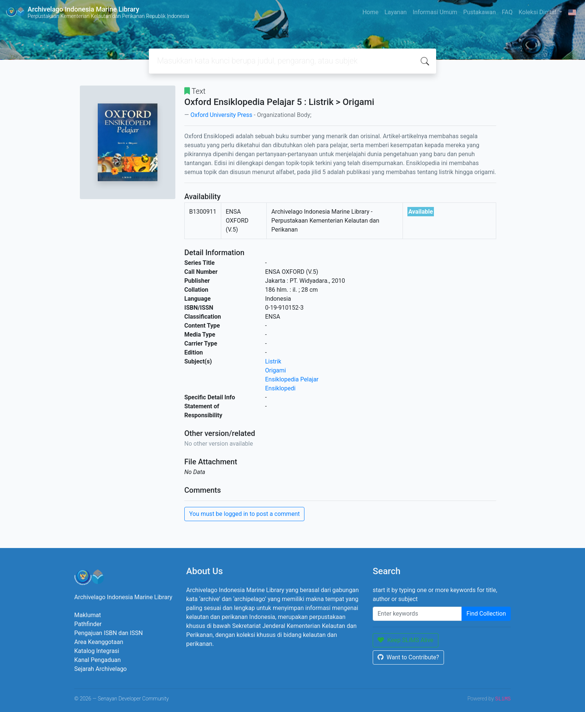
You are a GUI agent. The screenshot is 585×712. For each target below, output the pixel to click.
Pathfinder (87, 624)
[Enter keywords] (417, 614)
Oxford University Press (221, 114)
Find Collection (486, 613)
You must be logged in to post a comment (244, 513)
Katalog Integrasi (96, 650)
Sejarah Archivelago (100, 668)
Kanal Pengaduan (97, 659)
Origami (275, 370)
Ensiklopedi (280, 388)
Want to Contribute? (408, 657)
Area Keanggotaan (98, 642)
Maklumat (87, 615)
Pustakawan (479, 12)
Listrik (273, 361)
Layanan (395, 12)
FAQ (507, 12)
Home (370, 12)
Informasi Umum (435, 12)
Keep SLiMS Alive (406, 640)
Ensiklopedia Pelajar (292, 379)
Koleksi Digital (538, 12)
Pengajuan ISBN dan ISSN (108, 633)
